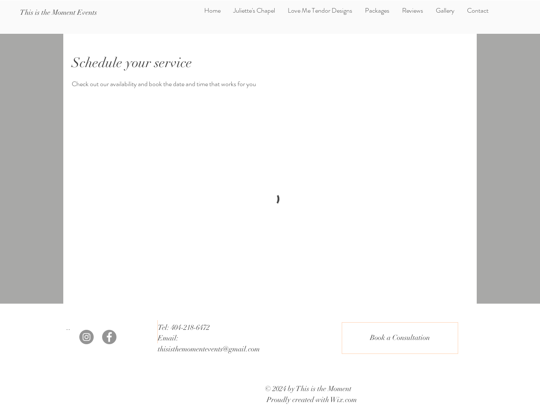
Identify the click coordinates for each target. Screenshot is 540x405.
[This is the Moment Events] (58, 12)
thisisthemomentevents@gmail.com (209, 349)
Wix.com (343, 399)
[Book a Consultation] (400, 338)
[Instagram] (86, 337)
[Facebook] (109, 337)
